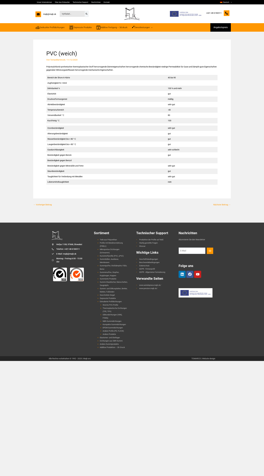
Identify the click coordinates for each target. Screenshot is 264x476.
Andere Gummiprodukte (109, 344)
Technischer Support (78, 2)
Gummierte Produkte (108, 279)
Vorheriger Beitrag (42, 205)
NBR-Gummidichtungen (112, 321)
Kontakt (102, 2)
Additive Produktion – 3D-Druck (112, 347)
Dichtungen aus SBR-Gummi (111, 341)
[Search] (86, 14)
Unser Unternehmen (43, 2)
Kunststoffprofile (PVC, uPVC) (112, 256)
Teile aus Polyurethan (108, 240)
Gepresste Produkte (108, 298)
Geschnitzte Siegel (107, 295)
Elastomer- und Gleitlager (110, 338)
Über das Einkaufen (60, 2)
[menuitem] (226, 2)
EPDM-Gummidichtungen (113, 328)
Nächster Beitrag (222, 205)
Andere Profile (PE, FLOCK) (113, 331)
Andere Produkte (109, 334)
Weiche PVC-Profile (110, 305)
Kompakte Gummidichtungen (114, 324)
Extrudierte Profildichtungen (111, 301)
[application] (231, 2)
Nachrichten (92, 2)
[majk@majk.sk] (46, 15)
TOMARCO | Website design (203, 358)
